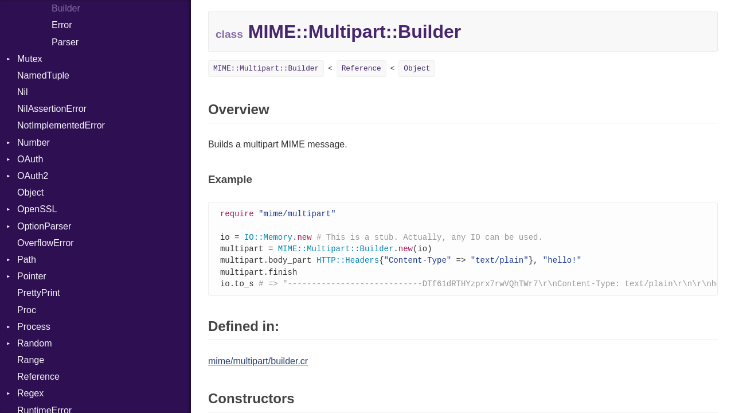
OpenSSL (37, 209)
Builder (66, 8)
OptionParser (44, 226)
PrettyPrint (38, 293)
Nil (22, 92)
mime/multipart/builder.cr (258, 365)
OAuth (30, 159)
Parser (65, 42)
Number (33, 142)
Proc (26, 310)
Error (62, 25)
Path (26, 259)
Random (34, 343)
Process (33, 327)
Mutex (29, 59)
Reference (38, 376)
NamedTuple (43, 75)
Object (30, 192)
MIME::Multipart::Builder (266, 68)
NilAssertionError (52, 109)
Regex (30, 393)
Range (30, 360)
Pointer (31, 276)
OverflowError (45, 243)
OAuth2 (32, 176)
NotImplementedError (61, 125)
